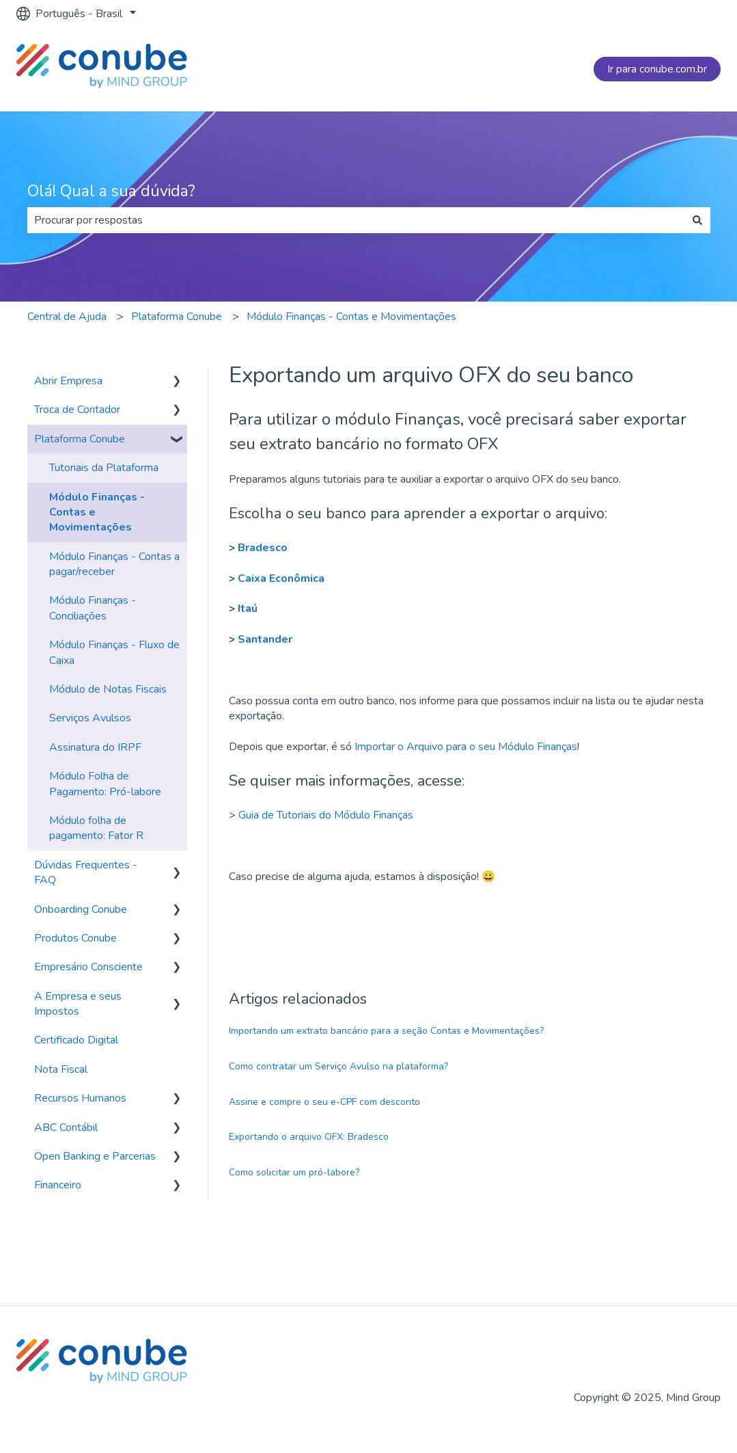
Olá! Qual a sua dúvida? (111, 191)
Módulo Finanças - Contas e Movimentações (351, 316)
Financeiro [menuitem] (57, 1184)
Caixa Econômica (281, 578)
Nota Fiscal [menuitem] (60, 1069)
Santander (265, 639)
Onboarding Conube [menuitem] (80, 909)
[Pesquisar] (697, 220)
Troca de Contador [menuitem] (77, 409)
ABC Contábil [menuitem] (66, 1127)
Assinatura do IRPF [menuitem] (95, 747)
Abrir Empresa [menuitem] (68, 380)
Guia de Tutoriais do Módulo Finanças (325, 815)
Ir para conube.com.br (657, 69)
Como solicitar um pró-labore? (294, 1172)
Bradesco (263, 547)
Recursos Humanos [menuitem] (80, 1098)
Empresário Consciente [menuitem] (88, 966)
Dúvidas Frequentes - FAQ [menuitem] (85, 872)
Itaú (248, 608)
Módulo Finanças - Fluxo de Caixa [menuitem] (114, 652)
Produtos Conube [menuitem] (75, 938)
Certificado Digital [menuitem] (76, 1040)
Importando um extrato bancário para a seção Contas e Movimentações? (386, 1030)
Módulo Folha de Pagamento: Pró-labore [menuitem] (105, 784)
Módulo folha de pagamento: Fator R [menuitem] (96, 828)
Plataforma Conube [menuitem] (79, 438)
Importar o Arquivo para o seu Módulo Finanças (465, 746)
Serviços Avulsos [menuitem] (90, 717)
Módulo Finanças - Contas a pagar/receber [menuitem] (114, 564)
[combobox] (355, 220)
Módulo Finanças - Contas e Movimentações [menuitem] (97, 512)
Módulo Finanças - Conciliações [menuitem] (92, 608)
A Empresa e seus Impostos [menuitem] (78, 1004)
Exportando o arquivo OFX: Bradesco (309, 1136)
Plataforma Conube (176, 316)
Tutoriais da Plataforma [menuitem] (103, 467)
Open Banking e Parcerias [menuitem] (95, 1156)
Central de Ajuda (67, 316)
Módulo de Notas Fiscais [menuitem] (108, 689)
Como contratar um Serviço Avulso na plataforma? (338, 1066)
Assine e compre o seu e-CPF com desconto (324, 1101)
